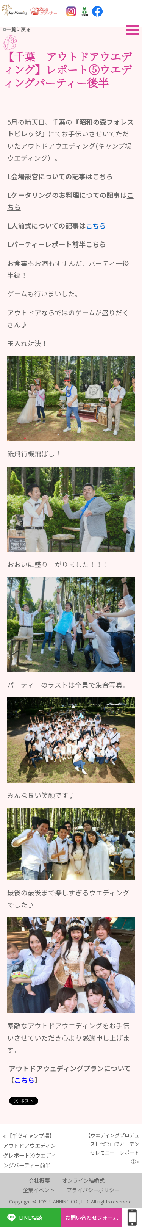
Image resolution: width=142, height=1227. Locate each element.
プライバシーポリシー (93, 1190)
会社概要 (39, 1180)
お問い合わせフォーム (91, 1217)
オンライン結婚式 (83, 1180)
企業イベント (39, 1190)
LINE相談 (30, 1217)
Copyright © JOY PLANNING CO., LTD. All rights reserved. (71, 1201)
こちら (96, 244)
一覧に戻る (18, 29)
